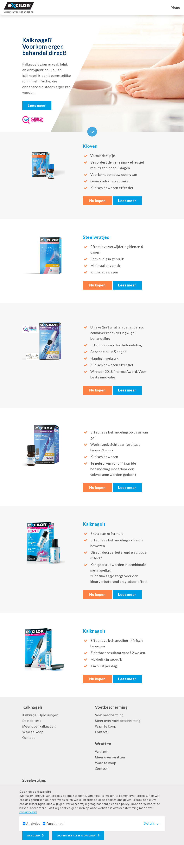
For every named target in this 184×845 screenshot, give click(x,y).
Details (152, 824)
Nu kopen (97, 201)
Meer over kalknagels (39, 726)
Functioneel (55, 824)
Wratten (101, 752)
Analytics (33, 824)
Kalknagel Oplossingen (40, 715)
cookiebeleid (28, 812)
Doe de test (31, 721)
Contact (28, 738)
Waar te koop (33, 732)
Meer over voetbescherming (117, 721)
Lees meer (37, 105)
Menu (175, 7)
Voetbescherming (109, 715)
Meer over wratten (110, 757)
